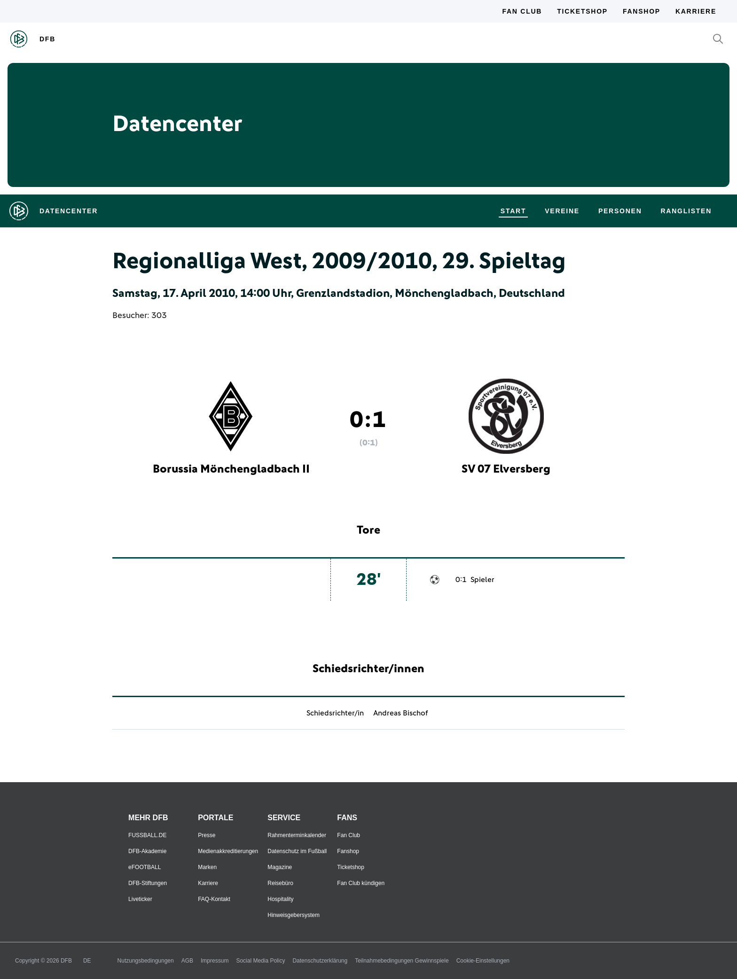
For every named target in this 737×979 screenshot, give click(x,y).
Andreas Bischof (400, 713)
